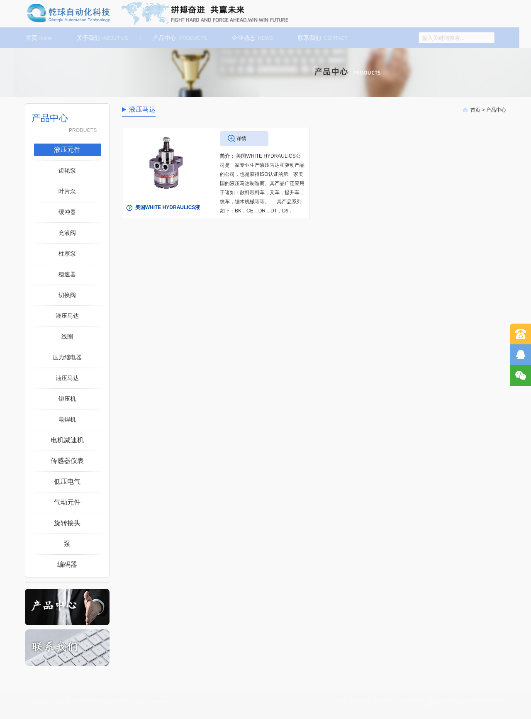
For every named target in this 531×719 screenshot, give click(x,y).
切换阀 (67, 295)
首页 (36, 37)
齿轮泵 (67, 170)
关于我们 (99, 37)
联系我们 (320, 37)
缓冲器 (67, 212)
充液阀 (67, 232)
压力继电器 (67, 357)
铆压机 (67, 398)
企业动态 (249, 37)
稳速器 (67, 274)
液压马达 (67, 315)
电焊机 (67, 419)
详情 (241, 138)
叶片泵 (67, 191)
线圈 (67, 336)
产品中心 (177, 37)
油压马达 (67, 378)
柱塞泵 (67, 253)
